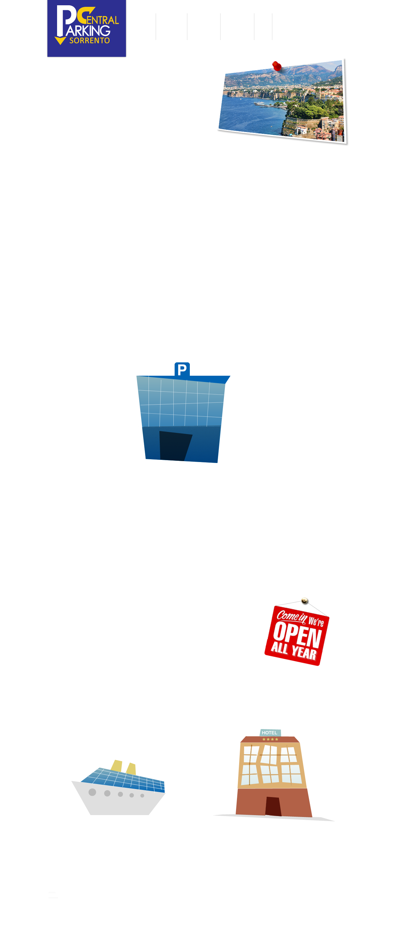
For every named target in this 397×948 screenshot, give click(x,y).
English (93, 50)
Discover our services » (77, 244)
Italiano (80, 50)
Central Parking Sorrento (84, 875)
